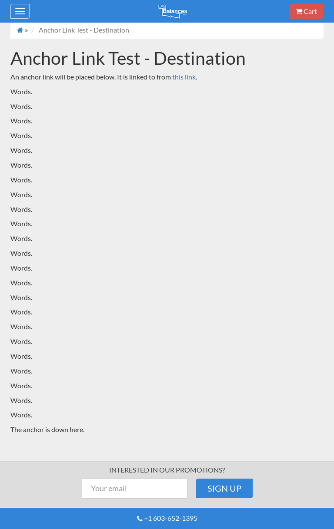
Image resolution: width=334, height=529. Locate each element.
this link (184, 77)
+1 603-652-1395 (170, 518)
